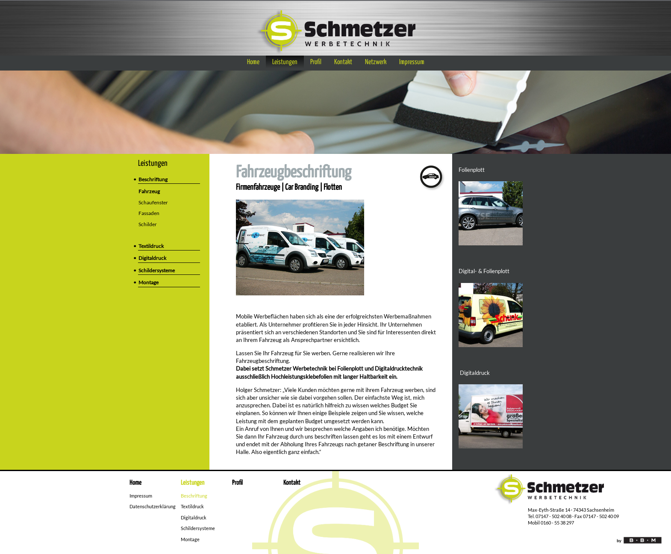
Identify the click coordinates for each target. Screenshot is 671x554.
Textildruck (151, 246)
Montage (148, 282)
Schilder (150, 224)
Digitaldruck (152, 258)
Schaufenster (155, 202)
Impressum (411, 62)
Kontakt (343, 62)
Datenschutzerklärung (152, 506)
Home (253, 62)
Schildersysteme (156, 270)
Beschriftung (153, 179)
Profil (315, 62)
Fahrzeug (151, 191)
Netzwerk (375, 62)
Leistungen (284, 62)
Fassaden (151, 213)
